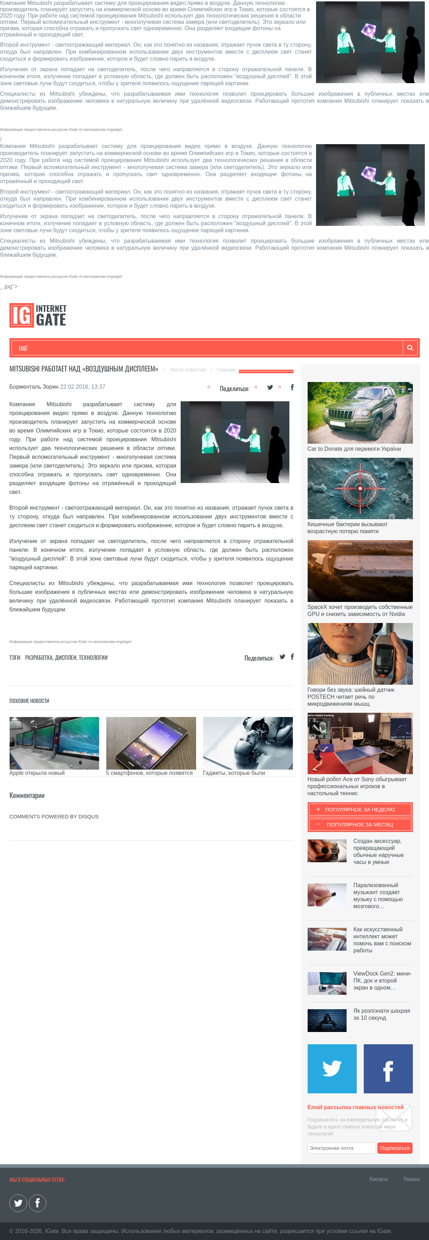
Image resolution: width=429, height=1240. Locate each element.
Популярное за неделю (360, 809)
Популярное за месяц (360, 824)
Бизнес (105, 348)
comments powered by (54, 816)
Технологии (32, 348)
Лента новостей (188, 370)
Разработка (39, 657)
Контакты (379, 1178)
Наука (134, 348)
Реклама (412, 1178)
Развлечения (69, 348)
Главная (226, 370)
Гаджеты (231, 348)
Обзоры (199, 348)
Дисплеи (65, 657)
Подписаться (395, 1148)
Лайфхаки (165, 348)
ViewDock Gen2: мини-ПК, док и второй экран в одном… (383, 981)
